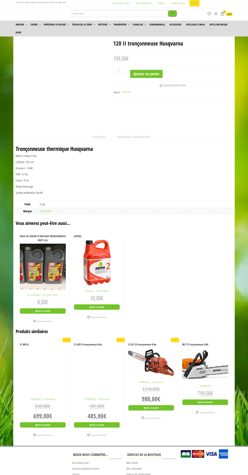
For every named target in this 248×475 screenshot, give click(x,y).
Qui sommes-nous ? (121, 3)
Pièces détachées (144, 3)
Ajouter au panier (146, 78)
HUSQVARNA (45, 185)
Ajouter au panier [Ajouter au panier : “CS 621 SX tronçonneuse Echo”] (151, 382)
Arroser (20, 28)
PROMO (194, 3)
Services (161, 3)
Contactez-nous (178, 3)
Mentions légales (79, 464)
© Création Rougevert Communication (161, 465)
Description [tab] (99, 111)
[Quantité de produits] (121, 76)
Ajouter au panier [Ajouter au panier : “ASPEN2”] (96, 281)
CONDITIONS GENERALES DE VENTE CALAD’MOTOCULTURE (110, 464)
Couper (33, 28)
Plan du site (139, 464)
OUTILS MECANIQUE (218, 28)
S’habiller (138, 28)
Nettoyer (102, 28)
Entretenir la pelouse (55, 28)
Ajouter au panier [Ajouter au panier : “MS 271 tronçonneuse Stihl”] (205, 376)
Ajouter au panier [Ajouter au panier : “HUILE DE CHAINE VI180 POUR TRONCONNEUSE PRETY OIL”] (42, 285)
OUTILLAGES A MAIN (195, 28)
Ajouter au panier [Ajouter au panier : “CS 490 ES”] (42, 399)
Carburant (90, 265)
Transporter (120, 28)
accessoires (175, 28)
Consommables (157, 28)
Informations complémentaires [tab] (133, 111)
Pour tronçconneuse (50, 269)
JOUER (18, 36)
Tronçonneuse (49, 373)
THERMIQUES (126, 96)
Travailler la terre (82, 28)
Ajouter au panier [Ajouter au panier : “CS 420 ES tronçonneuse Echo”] (96, 399)
